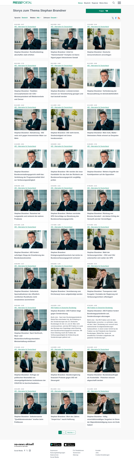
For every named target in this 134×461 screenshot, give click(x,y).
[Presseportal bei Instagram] (29, 450)
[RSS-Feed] (119, 18)
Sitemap (75, 454)
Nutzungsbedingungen (57, 452)
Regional (95, 3)
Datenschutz (54, 454)
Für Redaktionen (78, 450)
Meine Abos (103, 3)
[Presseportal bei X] (26, 450)
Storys (80, 3)
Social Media (54, 456)
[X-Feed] (113, 18)
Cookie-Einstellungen (102, 454)
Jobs (97, 452)
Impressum (54, 450)
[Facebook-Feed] (116, 18)
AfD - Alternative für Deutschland (25, 27)
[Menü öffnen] (119, 2)
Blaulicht (87, 3)
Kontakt (97, 450)
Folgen (103, 11)
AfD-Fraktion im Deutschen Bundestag (63, 307)
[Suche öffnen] (114, 2)
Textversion (76, 452)
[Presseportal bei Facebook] (24, 450)
